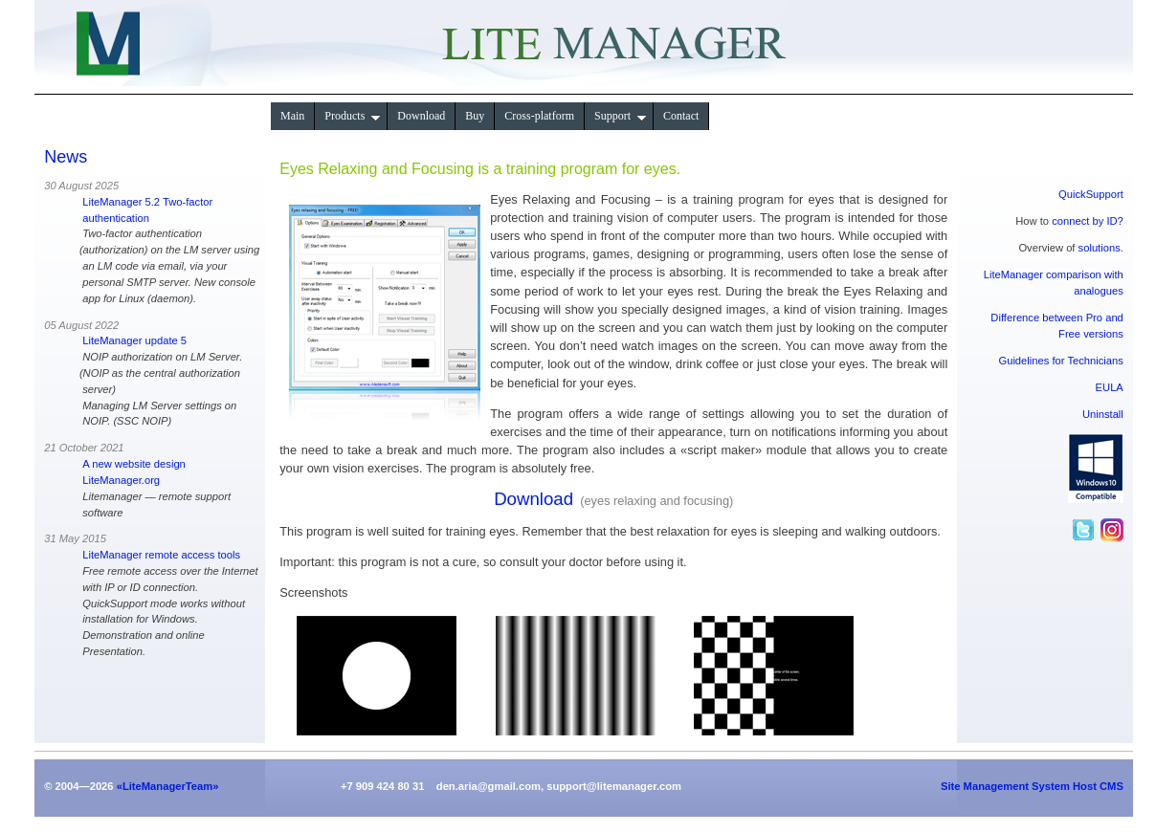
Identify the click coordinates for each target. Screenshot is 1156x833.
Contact (681, 115)
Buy (474, 115)
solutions (1099, 247)
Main (292, 115)
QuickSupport (1090, 194)
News (65, 156)
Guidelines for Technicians (1060, 360)
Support (620, 115)
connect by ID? (1087, 221)
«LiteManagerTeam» (168, 786)
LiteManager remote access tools (161, 554)
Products (352, 115)
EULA (1109, 387)
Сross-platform (539, 115)
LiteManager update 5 (134, 340)
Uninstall (1102, 414)
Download (421, 115)
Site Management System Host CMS (1032, 786)
